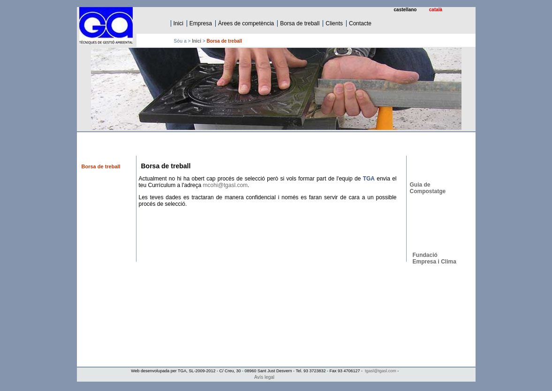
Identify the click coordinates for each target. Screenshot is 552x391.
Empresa (200, 23)
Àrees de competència (246, 23)
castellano (405, 9)
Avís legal (264, 377)
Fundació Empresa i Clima (434, 258)
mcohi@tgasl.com (225, 185)
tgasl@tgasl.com (380, 370)
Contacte (360, 23)
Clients (334, 23)
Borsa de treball (299, 23)
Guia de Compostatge (428, 188)
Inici (178, 23)
